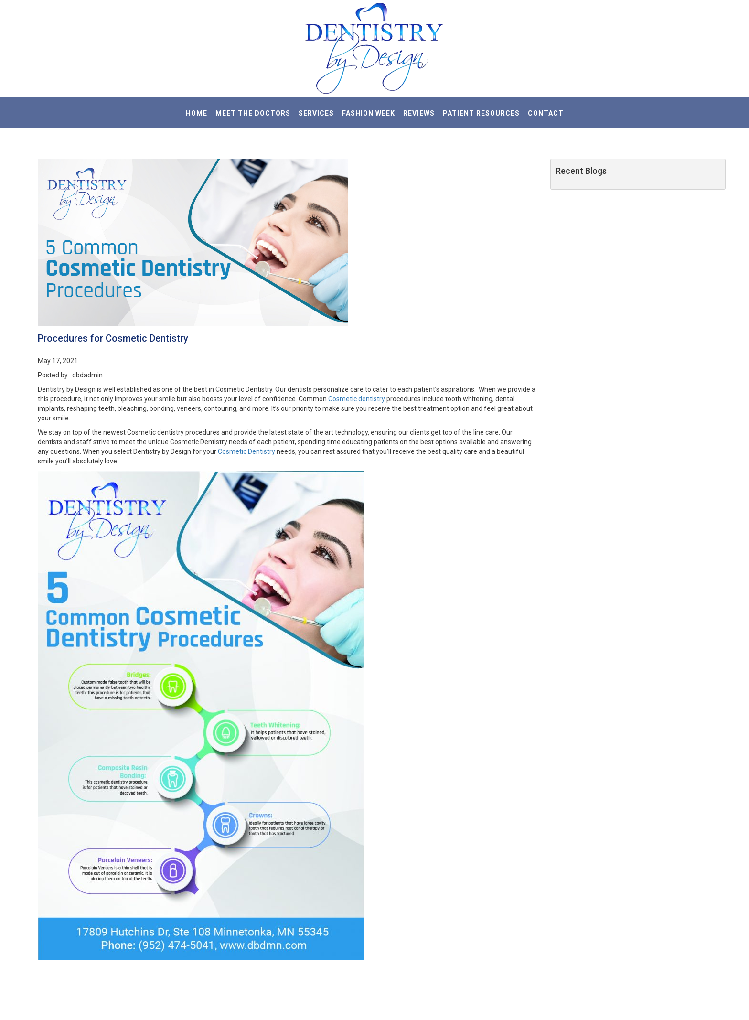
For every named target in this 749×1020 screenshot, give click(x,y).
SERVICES (316, 113)
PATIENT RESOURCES (481, 113)
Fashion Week (368, 113)
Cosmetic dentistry (356, 399)
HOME (196, 113)
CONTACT (546, 113)
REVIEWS (419, 113)
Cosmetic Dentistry (246, 451)
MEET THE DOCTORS (252, 113)
